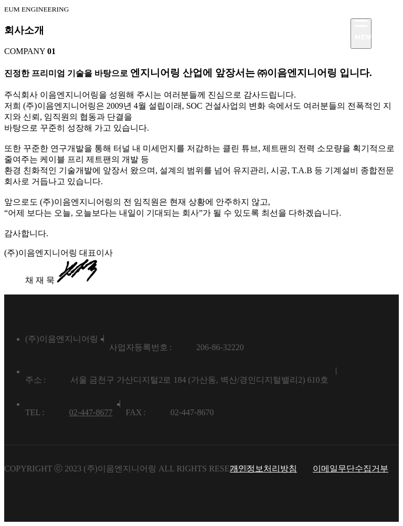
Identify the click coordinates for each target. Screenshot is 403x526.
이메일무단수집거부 (350, 468)
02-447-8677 (91, 412)
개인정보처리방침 (263, 468)
